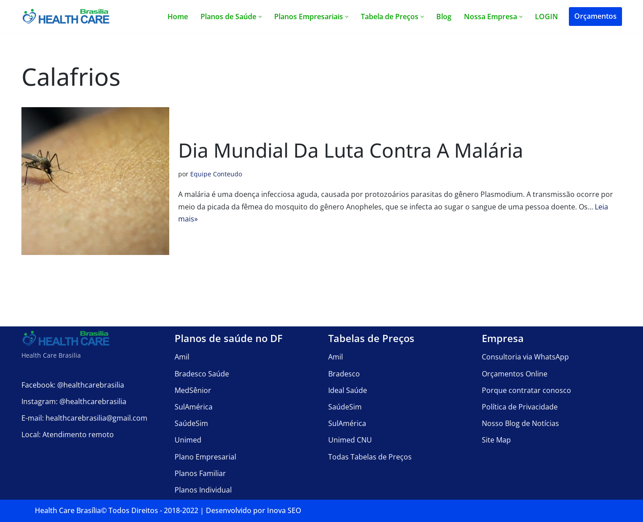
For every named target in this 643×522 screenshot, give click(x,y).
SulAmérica (194, 407)
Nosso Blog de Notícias (520, 423)
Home (177, 16)
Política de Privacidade (520, 407)
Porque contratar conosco (526, 390)
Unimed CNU (350, 440)
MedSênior (193, 390)
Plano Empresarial (205, 457)
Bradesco (344, 374)
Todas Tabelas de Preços (370, 457)
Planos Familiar (200, 473)
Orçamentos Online (514, 374)
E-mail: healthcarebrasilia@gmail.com (84, 418)
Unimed (188, 440)
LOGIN (546, 16)
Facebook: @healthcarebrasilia (72, 385)
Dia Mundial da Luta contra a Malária (350, 150)
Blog (443, 16)
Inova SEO (284, 510)
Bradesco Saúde (202, 374)
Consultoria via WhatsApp (525, 357)
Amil (182, 357)
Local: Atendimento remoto (67, 435)
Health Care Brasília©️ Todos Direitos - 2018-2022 (116, 510)
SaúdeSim (191, 423)
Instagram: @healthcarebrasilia (73, 401)
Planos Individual (203, 490)
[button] (260, 16)
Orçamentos (595, 16)
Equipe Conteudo (216, 174)
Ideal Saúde (347, 390)
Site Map (496, 440)
